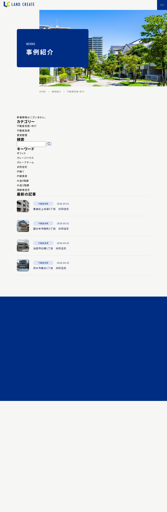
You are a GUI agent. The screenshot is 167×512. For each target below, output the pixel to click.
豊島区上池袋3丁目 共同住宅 (51, 209)
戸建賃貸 (22, 176)
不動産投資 (23, 131)
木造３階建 (23, 185)
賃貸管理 (22, 135)
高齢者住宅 (23, 190)
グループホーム (25, 163)
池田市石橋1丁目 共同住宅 (49, 249)
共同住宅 (22, 167)
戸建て (21, 172)
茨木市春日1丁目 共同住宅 (49, 268)
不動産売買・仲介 (27, 126)
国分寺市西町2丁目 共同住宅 (51, 229)
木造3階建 (23, 181)
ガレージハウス (25, 158)
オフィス (21, 153)
